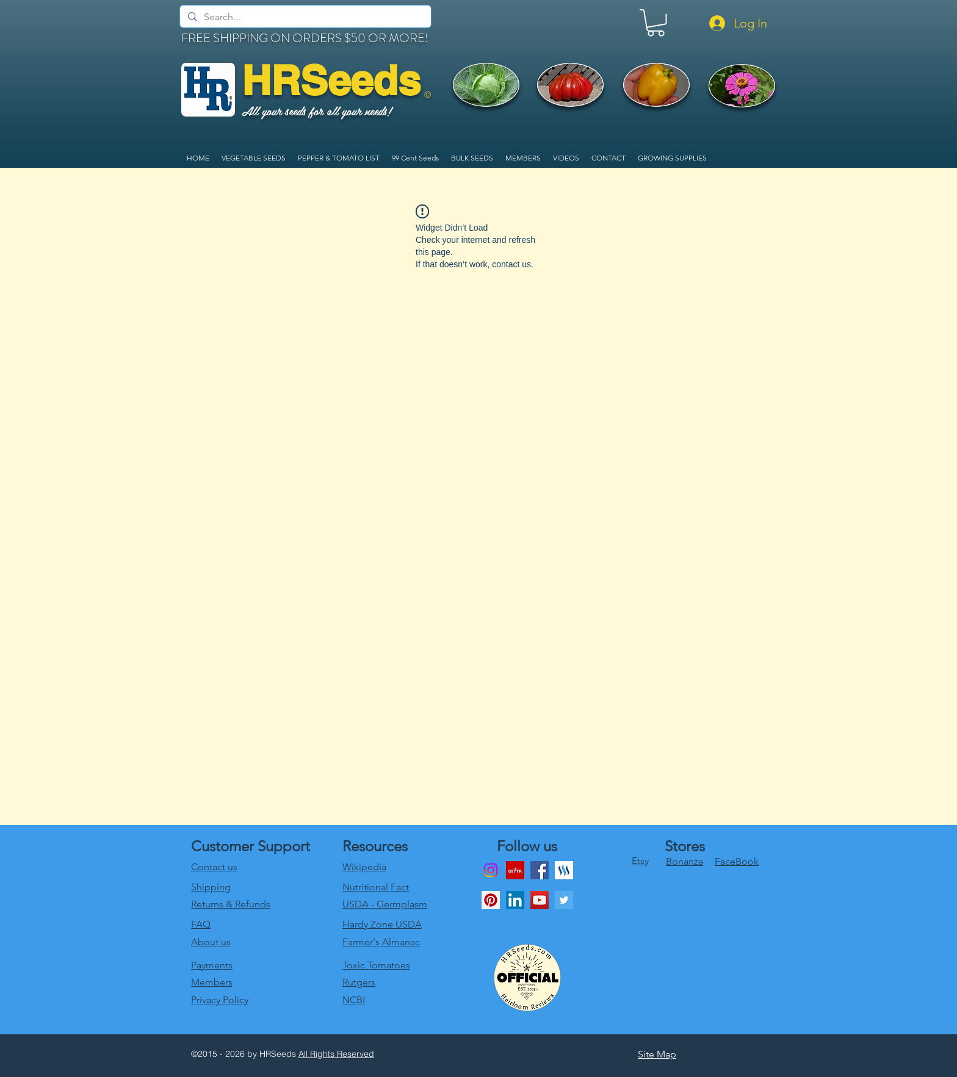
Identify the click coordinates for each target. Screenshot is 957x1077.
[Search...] (304, 17)
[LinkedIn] (515, 900)
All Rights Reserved (336, 1053)
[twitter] (564, 900)
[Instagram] (491, 870)
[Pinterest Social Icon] (491, 900)
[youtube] (539, 900)
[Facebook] (539, 870)
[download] (515, 870)
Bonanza (684, 861)
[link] (656, 23)
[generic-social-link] (564, 870)
